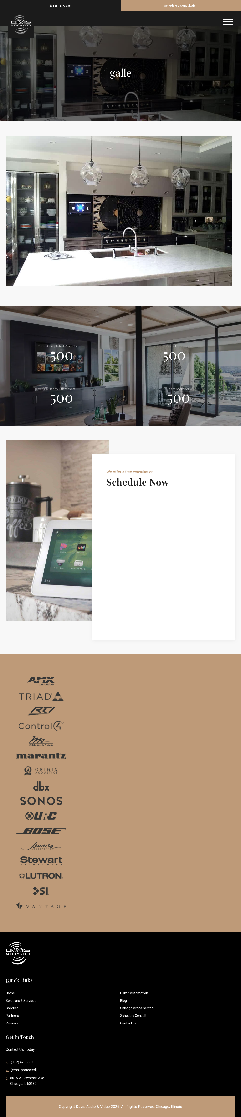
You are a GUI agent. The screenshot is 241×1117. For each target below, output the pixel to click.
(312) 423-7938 (60, 5)
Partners (12, 1016)
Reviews (12, 1023)
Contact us (128, 1023)
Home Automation (134, 993)
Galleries (12, 1008)
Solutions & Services (21, 1001)
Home (10, 993)
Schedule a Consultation (180, 5)
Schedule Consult (133, 1016)
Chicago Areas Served (137, 1008)
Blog (123, 1001)
